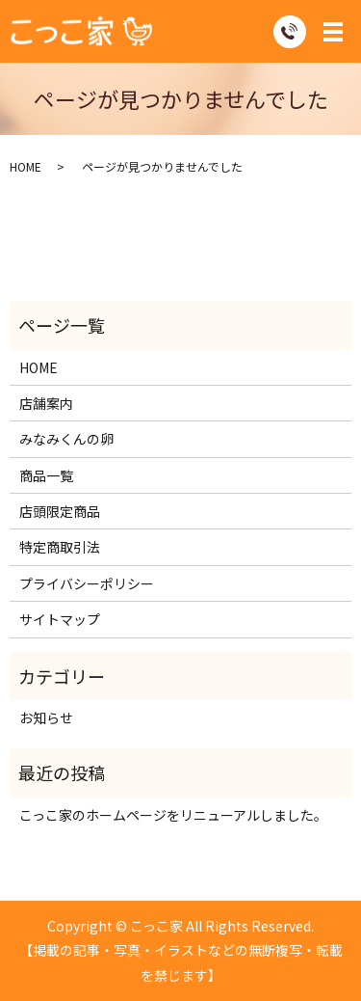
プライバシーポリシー (86, 583)
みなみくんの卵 (66, 438)
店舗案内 (46, 403)
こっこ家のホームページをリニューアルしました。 (173, 815)
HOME (25, 166)
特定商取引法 (59, 546)
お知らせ (46, 717)
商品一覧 (46, 475)
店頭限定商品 (59, 511)
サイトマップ (59, 619)
